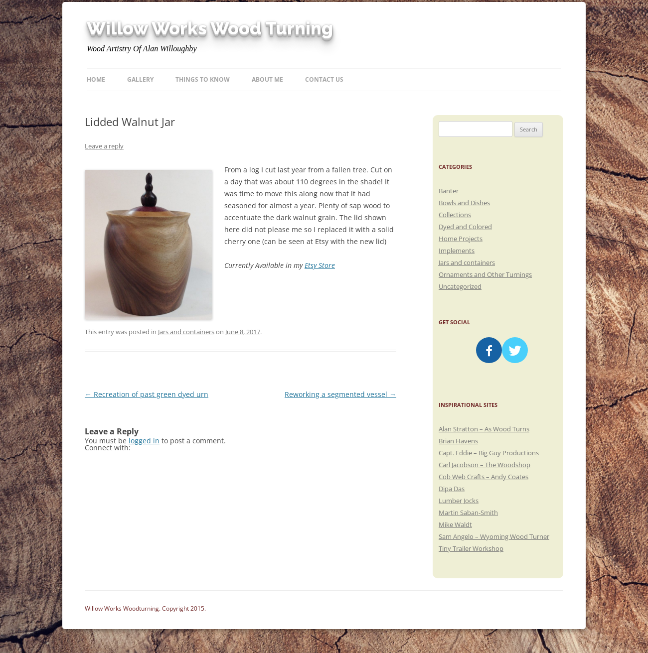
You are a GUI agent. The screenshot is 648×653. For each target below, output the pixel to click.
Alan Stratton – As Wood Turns (484, 428)
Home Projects (461, 238)
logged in (144, 440)
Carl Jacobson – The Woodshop (484, 464)
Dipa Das (452, 488)
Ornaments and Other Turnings (485, 274)
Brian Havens (458, 440)
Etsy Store (320, 265)
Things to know (202, 79)
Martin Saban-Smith (468, 512)
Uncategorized (460, 286)
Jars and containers (186, 331)
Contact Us (324, 79)
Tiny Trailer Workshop (471, 548)
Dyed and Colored (465, 226)
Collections (455, 214)
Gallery (140, 79)
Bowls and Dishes (464, 202)
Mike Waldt (455, 524)
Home (96, 79)
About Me (267, 79)
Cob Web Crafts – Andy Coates (483, 476)
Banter (449, 190)
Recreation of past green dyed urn (146, 394)
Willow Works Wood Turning (210, 28)
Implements (457, 250)
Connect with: (108, 447)
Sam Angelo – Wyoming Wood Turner (494, 536)
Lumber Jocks (459, 500)
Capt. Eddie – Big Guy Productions (489, 452)
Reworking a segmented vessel (340, 394)
